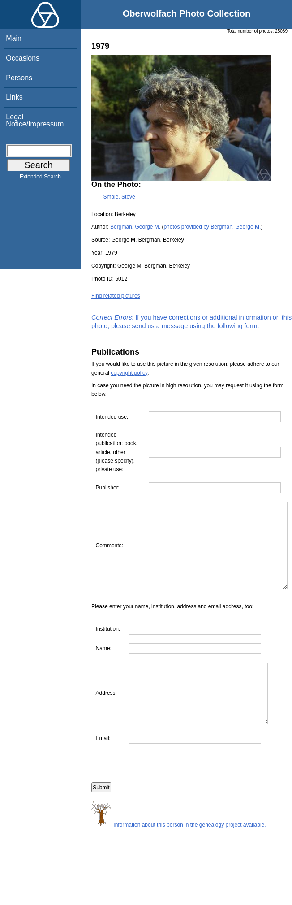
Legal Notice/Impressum (35, 120)
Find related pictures (115, 296)
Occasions (22, 58)
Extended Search (40, 178)
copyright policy (129, 373)
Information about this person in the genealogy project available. (178, 866)
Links (14, 97)
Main (13, 38)
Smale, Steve (119, 197)
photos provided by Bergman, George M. (212, 227)
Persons (19, 78)
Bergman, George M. (135, 227)
